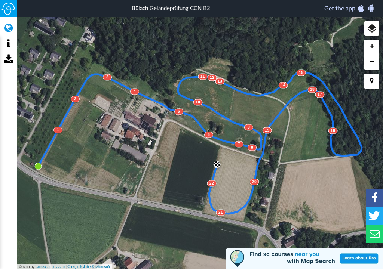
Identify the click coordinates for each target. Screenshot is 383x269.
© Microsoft (101, 267)
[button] (371, 28)
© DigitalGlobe (79, 267)
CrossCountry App (50, 267)
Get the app (350, 8)
